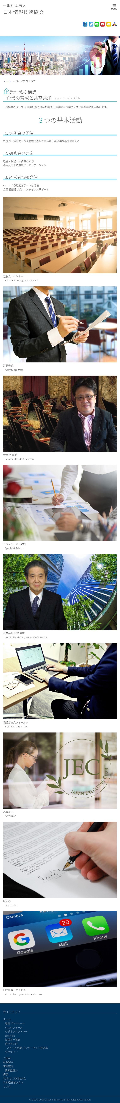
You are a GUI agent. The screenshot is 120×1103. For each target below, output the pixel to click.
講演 (5, 1074)
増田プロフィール (15, 1023)
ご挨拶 (7, 1058)
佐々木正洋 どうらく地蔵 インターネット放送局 (26, 1045)
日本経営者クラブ (13, 1082)
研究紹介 (8, 1062)
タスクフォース (13, 1027)
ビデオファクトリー (16, 1031)
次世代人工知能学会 (14, 1078)
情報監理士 (11, 1070)
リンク (7, 1086)
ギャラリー (11, 1051)
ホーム (7, 81)
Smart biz (10, 1035)
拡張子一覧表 (12, 1039)
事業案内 (8, 1066)
